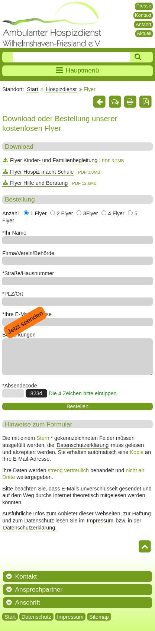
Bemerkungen (19, 335)
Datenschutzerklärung (82, 445)
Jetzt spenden (25, 322)
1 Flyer (38, 213)
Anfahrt (143, 24)
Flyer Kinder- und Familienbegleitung (53, 160)
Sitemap (99, 616)
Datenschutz (36, 616)
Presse (143, 6)
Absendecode (20, 386)
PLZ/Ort (13, 294)
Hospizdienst (61, 89)
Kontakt (143, 15)
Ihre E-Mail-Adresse (28, 314)
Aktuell (144, 33)
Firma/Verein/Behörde (28, 253)
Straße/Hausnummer (29, 273)
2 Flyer (65, 213)
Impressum (100, 521)
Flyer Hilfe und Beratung (39, 183)
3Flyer (90, 213)
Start (32, 89)
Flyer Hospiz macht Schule (42, 172)
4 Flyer (116, 213)
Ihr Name (15, 233)
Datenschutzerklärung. (29, 528)
